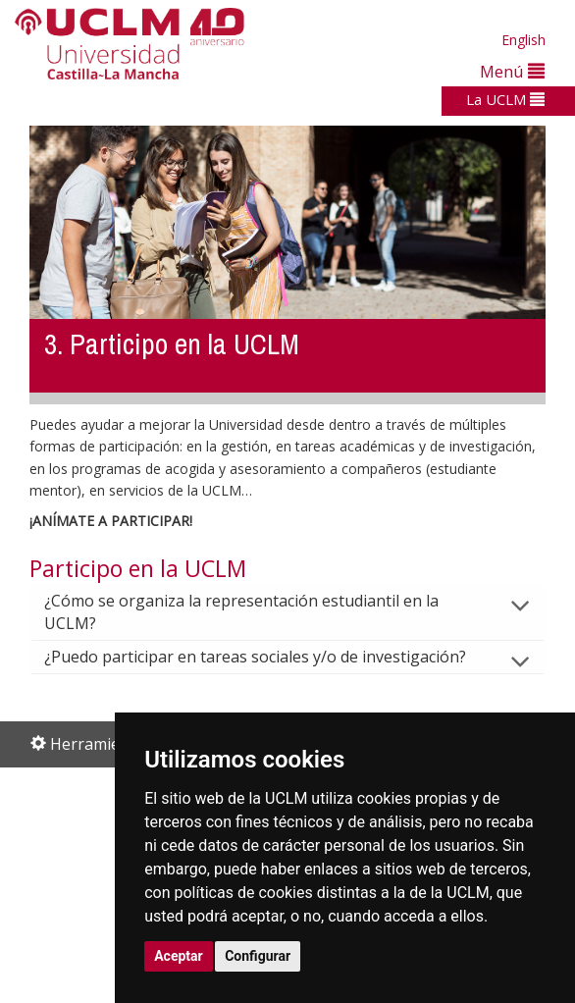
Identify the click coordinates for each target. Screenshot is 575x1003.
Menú (512, 71)
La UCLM (505, 99)
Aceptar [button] (178, 956)
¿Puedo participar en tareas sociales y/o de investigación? (270, 656)
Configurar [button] (257, 956)
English (523, 39)
